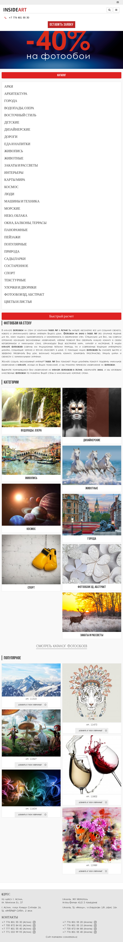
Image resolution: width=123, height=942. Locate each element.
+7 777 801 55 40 (12, 929)
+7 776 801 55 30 (16, 18)
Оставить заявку (61, 25)
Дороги (10, 137)
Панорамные (16, 230)
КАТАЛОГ (61, 75)
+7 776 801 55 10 (72, 925)
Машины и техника (22, 201)
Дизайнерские (17, 130)
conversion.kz (70, 937)
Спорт (9, 273)
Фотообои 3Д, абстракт (24, 295)
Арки (8, 87)
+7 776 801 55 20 (72, 922)
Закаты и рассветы (21, 165)
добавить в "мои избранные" (32, 705)
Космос (11, 187)
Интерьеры (13, 173)
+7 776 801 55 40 (73, 932)
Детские (11, 123)
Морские (12, 209)
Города (10, 101)
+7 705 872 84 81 (12, 925)
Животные (13, 158)
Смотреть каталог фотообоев (61, 646)
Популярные (15, 244)
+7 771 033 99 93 (12, 932)
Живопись (13, 151)
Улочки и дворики (20, 288)
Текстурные (15, 280)
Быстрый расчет (61, 316)
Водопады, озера (19, 108)
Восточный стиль (20, 115)
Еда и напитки (17, 144)
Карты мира (14, 180)
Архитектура (15, 94)
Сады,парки (15, 259)
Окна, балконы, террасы (25, 223)
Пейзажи (12, 237)
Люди (9, 194)
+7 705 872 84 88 (72, 929)
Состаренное (16, 266)
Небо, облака (15, 216)
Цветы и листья (18, 302)
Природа (12, 252)
